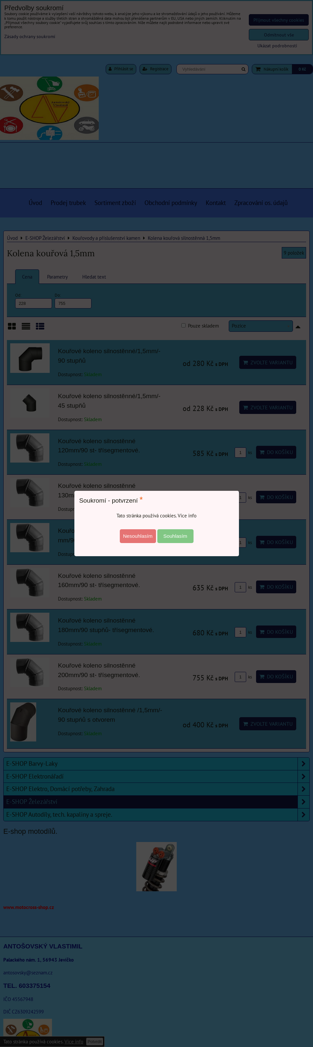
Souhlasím (175, 536)
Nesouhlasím (138, 536)
